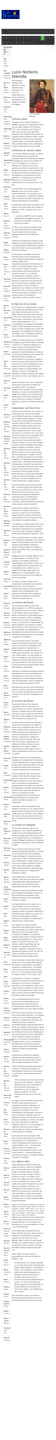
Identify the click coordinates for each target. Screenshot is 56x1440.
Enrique (7, 416)
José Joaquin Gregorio (7, 120)
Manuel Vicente (6, 678)
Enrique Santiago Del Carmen (7, 426)
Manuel (6, 1176)
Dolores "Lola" (6, 1122)
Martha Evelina (7, 841)
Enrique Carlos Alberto (7, 1232)
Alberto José (6, 705)
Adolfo (6, 1288)
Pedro (7, 759)
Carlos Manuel (6, 1262)
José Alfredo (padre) (7, 469)
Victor (7, 857)
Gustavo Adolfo (7, 553)
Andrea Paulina (7, 87)
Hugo (6, 907)
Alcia (6, 1132)
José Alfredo (7, 453)
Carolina (7, 1339)
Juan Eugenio (7, 172)
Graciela (7, 1051)
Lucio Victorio (7, 298)
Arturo (6, 1112)
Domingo (7, 498)
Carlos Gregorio (7, 235)
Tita (6, 871)
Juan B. (6, 407)
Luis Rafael (6, 62)
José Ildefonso (7, 99)
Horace (6, 258)
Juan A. (6, 397)
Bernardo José (7, 1042)
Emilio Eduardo (7, 605)
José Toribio (7, 484)
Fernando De (7, 162)
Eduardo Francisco (7, 74)
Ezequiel (7, 523)
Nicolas (7, 580)
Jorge (7, 650)
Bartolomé (7, 963)
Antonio (6, 1281)
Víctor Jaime (6, 206)
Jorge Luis (7, 189)
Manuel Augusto (7, 1071)
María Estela (7, 511)
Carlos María (7, 1251)
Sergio (6, 573)
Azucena (7, 198)
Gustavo (7, 244)
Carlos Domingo (7, 729)
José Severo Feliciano (7, 224)
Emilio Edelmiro (7, 981)
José (7, 382)
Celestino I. (7, 354)
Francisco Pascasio (7, 1151)
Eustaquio (7, 739)
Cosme (7, 615)
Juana (7, 309)
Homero (6, 336)
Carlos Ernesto (7, 890)
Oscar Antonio (6, 1059)
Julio (7, 542)
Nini (7, 389)
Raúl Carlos (6, 923)
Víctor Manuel (6, 1001)
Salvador (7, 713)
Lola (7, 781)
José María (6, 1160)
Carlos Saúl (6, 807)
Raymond (7, 1096)
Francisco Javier (7, 1272)
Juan (7, 130)
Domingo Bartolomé (7, 625)
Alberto (6, 864)
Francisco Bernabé (7, 145)
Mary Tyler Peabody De (7, 269)
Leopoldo (7, 375)
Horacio (6, 1206)
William (6, 939)
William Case (6, 1214)
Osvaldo (7, 181)
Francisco (7, 280)
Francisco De (7, 955)
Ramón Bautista (6, 879)
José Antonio (6, 659)
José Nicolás (7, 642)
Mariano (6, 1184)
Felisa (6, 900)
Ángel (7, 823)
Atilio (7, 815)
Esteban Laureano (7, 344)
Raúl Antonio (6, 790)
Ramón (6, 687)
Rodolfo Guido (6, 564)
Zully (6, 1191)
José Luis (7, 109)
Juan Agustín (6, 668)
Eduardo (7, 137)
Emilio (6, 932)
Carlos (7, 587)
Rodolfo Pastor (7, 440)
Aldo (5, 915)
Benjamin (7, 633)
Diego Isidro (6, 596)
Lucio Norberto (7, 288)
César (7, 946)
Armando (7, 749)
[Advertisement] (38, 14)
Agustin (7, 154)
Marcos (6, 215)
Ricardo (7, 1019)
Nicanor (7, 1026)
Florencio (7, 1010)
